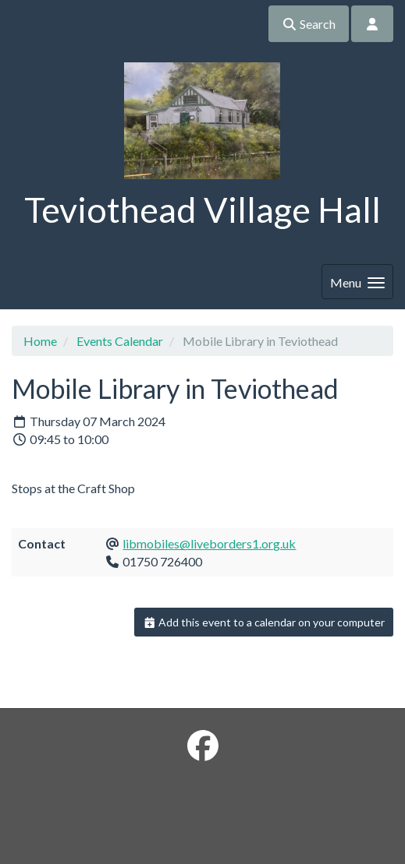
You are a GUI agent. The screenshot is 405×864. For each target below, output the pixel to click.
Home (40, 340)
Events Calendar (119, 340)
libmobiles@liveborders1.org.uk (209, 543)
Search (309, 23)
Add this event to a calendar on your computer (264, 622)
